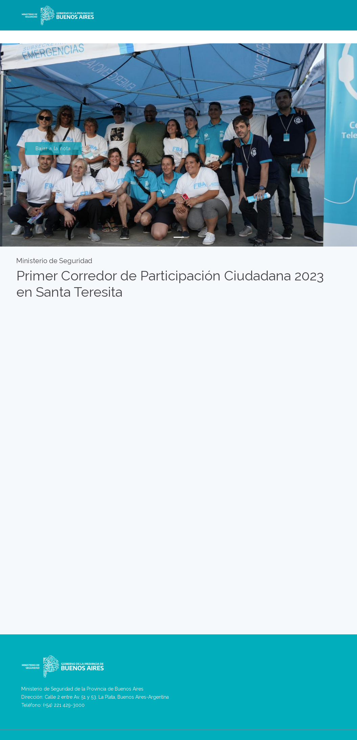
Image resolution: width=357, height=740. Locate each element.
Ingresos (290, 34)
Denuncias (135, 34)
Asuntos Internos (258, 34)
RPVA (156, 34)
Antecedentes (319, 34)
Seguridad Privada (216, 34)
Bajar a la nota (53, 152)
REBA (186, 34)
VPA (172, 34)
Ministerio (102, 34)
